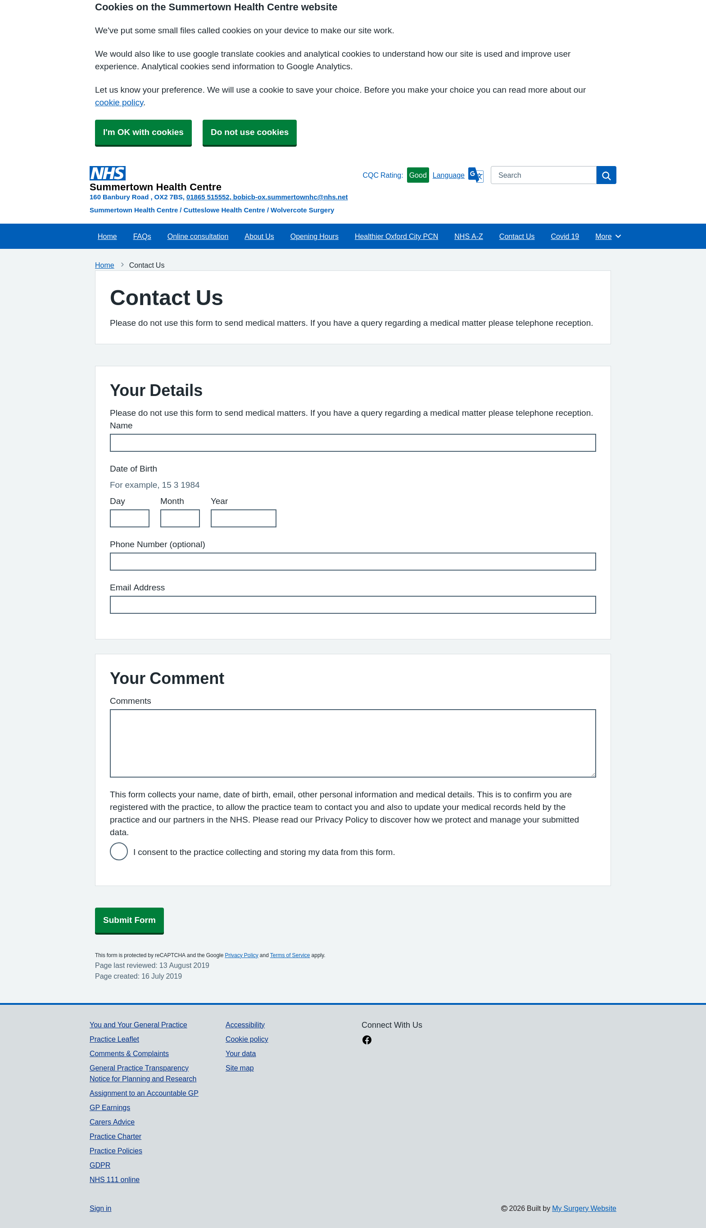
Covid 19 (565, 236)
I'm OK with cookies (143, 132)
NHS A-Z (468, 236)
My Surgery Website (584, 1208)
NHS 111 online (115, 1179)
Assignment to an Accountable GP (144, 1093)
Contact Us (517, 236)
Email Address (137, 587)
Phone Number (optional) (157, 544)
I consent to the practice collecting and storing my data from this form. (264, 852)
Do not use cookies (250, 132)
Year (219, 501)
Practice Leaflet (114, 1039)
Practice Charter (115, 1136)
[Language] (458, 175)
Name (121, 425)
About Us (259, 236)
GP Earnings (110, 1107)
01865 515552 (208, 196)
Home (107, 236)
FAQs (142, 236)
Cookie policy (247, 1039)
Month (172, 501)
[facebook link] (367, 1041)
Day (117, 501)
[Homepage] (224, 179)
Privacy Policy (241, 955)
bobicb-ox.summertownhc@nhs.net (290, 196)
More (608, 236)
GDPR (100, 1165)
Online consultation (198, 236)
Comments (130, 701)
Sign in (100, 1208)
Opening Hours (314, 236)
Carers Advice (112, 1121)
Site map (240, 1067)
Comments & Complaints (129, 1053)
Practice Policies (116, 1150)
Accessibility (245, 1024)
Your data (241, 1053)
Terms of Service (290, 955)
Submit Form (129, 920)
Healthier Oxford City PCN (396, 236)
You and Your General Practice (138, 1024)
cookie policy (119, 102)
